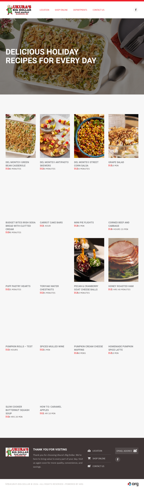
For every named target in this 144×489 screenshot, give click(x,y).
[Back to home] (19, 9)
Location (44, 9)
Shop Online (61, 9)
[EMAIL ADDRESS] (126, 451)
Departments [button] (80, 9)
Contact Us (98, 9)
